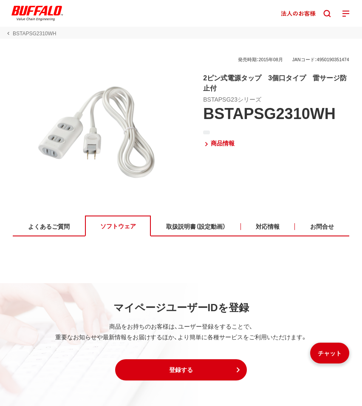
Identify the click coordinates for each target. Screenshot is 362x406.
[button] (181, 369)
